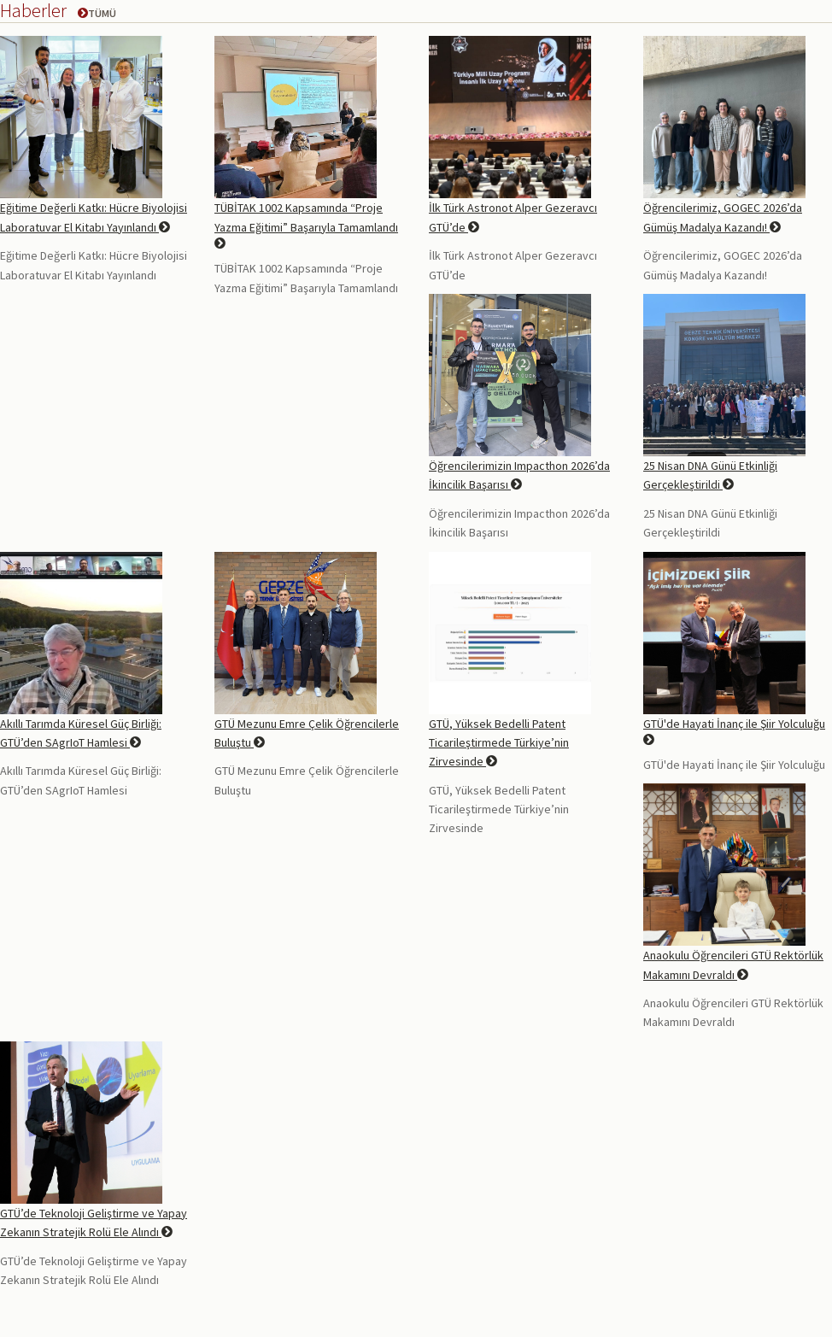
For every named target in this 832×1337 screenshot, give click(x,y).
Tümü (97, 13)
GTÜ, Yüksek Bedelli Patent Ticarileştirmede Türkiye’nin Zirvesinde (499, 743)
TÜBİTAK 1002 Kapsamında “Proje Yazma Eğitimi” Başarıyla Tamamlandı (306, 224)
